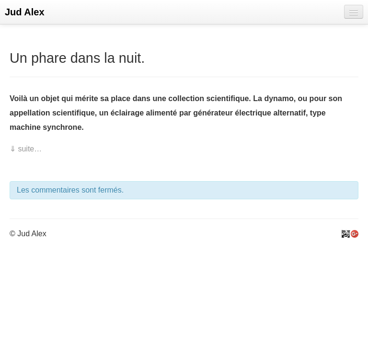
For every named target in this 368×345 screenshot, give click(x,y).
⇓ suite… (26, 149)
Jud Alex (25, 12)
